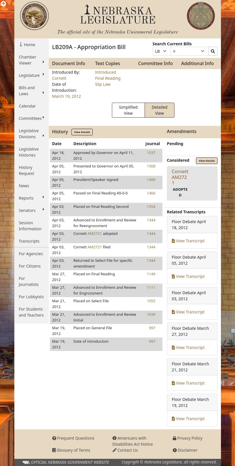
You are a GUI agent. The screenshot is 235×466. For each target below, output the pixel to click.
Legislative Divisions (31, 133)
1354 (151, 206)
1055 (151, 300)
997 (152, 327)
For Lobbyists (31, 296)
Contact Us (125, 450)
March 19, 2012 (66, 96)
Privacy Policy (188, 438)
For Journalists (29, 281)
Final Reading (108, 78)
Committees (31, 118)
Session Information (30, 225)
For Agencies (31, 253)
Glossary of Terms (71, 450)
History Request (26, 170)
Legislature (31, 75)
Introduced (105, 72)
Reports (31, 198)
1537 (151, 152)
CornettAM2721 (180, 177)
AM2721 (95, 233)
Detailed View (160, 110)
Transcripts (29, 241)
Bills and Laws (31, 90)
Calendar (27, 106)
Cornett (59, 78)
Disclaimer (185, 450)
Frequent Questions (73, 438)
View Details (82, 132)
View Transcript (188, 240)
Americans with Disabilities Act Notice (132, 441)
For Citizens (30, 266)
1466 (151, 193)
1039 (151, 314)
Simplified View (128, 110)
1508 (151, 166)
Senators (31, 210)
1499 (151, 179)
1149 (151, 273)
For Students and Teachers (31, 312)
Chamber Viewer (31, 60)
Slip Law (102, 84)
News (24, 185)
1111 (151, 287)
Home (29, 44)
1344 (151, 220)
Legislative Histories (29, 152)
